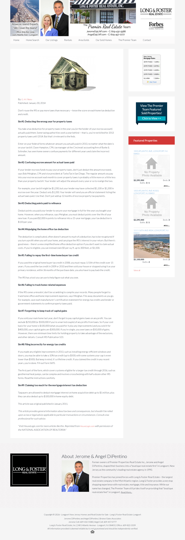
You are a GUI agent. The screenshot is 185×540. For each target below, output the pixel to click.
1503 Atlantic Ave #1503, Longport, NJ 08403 (146, 191)
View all (137, 270)
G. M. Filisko (28, 99)
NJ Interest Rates (154, 85)
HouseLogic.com (88, 426)
